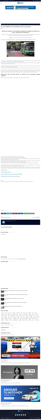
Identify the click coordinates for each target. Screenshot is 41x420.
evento (36, 318)
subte (24, 315)
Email (27, 37)
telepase (27, 315)
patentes (37, 315)
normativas (2, 315)
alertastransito (14, 314)
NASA (18, 318)
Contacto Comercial (12, 0)
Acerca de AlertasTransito (6, 0)
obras (6, 315)
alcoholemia (20, 315)
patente (9, 318)
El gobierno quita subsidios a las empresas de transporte (11, 176)
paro (17, 314)
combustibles (30, 315)
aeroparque (21, 318)
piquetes (30, 314)
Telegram (29, 37)
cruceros (33, 318)
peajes (8, 315)
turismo (33, 314)
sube (22, 314)
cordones (29, 318)
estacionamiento (13, 315)
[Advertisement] (20, 16)
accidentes (9, 314)
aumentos (7, 24)
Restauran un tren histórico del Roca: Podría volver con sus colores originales (16, 290)
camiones (2, 318)
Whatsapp (23, 37)
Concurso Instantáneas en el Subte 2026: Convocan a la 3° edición (14, 298)
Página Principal (3, 24)
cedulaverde (25, 318)
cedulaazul (6, 318)
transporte (5, 314)
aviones (20, 314)
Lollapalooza (15, 318)
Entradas (3, 329)
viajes (34, 315)
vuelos (37, 314)
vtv (35, 314)
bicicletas (17, 315)
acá (23, 39)
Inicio (1, 0)
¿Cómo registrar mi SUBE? (6, 172)
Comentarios (4, 330)
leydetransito (26, 314)
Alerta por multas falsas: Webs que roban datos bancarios (13, 306)
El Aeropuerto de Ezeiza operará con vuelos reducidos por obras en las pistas (16, 294)
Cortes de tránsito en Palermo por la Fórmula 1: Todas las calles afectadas (15, 302)
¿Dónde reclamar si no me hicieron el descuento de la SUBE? (12, 174)
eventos (2, 314)
